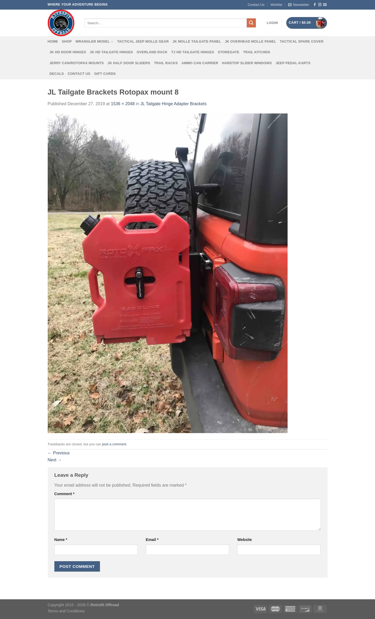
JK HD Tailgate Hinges (111, 52)
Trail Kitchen (256, 52)
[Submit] (251, 22)
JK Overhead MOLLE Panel (250, 41)
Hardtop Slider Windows (247, 63)
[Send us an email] (324, 5)
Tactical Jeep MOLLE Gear (143, 41)
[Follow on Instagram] (319, 5)
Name (60, 539)
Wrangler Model (94, 41)
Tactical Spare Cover (302, 41)
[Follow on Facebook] (314, 5)
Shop (67, 41)
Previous (59, 453)
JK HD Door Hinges (68, 52)
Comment (64, 494)
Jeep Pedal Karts (293, 63)
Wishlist (276, 5)
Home (53, 41)
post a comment (114, 444)
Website (244, 539)
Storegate (228, 52)
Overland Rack (152, 52)
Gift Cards (105, 74)
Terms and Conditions (66, 611)
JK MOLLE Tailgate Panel (196, 41)
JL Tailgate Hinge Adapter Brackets (173, 103)
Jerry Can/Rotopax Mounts (77, 63)
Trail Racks (166, 63)
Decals (57, 74)
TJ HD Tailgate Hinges (192, 52)
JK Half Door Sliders (129, 63)
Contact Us (256, 5)
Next (55, 460)
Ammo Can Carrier (200, 63)
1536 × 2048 (123, 103)
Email (152, 539)
